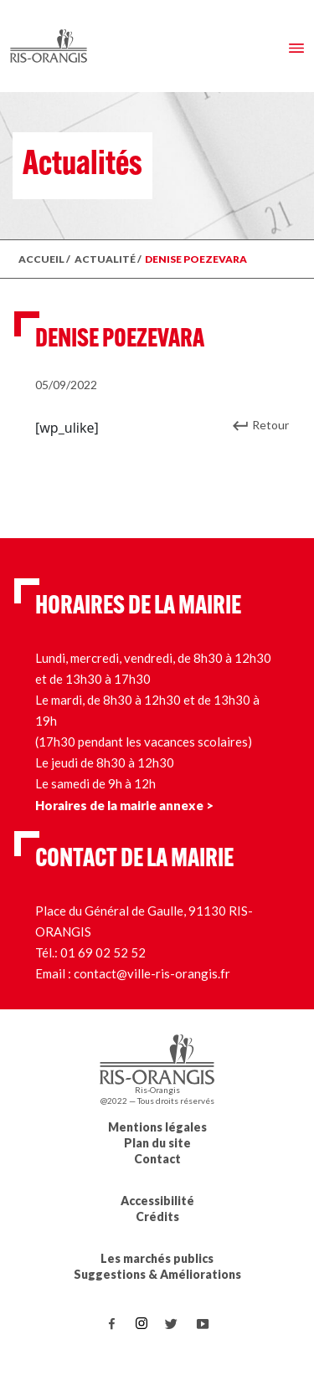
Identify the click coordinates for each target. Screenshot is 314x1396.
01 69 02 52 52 (103, 952)
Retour (270, 425)
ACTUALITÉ (105, 259)
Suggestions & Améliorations (157, 1274)
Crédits (157, 1216)
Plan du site (157, 1143)
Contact (157, 1159)
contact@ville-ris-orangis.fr (152, 973)
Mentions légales (157, 1127)
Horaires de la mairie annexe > (124, 805)
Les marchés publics (157, 1258)
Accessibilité (157, 1200)
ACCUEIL (41, 259)
